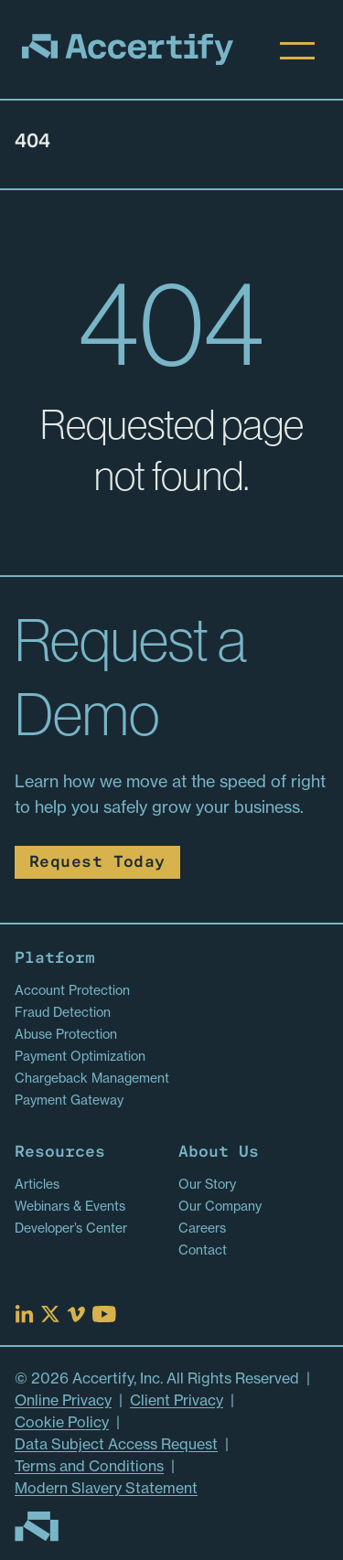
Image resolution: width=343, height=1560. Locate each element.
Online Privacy (63, 1400)
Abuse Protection (66, 1034)
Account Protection (72, 990)
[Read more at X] (50, 1314)
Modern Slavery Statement (106, 1488)
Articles (37, 1184)
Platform (55, 958)
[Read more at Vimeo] (76, 1314)
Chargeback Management (92, 1078)
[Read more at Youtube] (104, 1314)
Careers (202, 1228)
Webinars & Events (70, 1206)
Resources (60, 1152)
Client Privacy (176, 1400)
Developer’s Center (71, 1228)
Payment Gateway (69, 1100)
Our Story (207, 1184)
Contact (202, 1250)
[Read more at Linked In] (24, 1314)
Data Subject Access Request (116, 1444)
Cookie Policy (62, 1422)
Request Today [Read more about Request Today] (97, 862)
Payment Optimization (80, 1056)
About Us (218, 1152)
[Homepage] (127, 49)
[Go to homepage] (37, 1527)
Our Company (220, 1206)
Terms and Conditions (89, 1466)
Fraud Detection (63, 1012)
